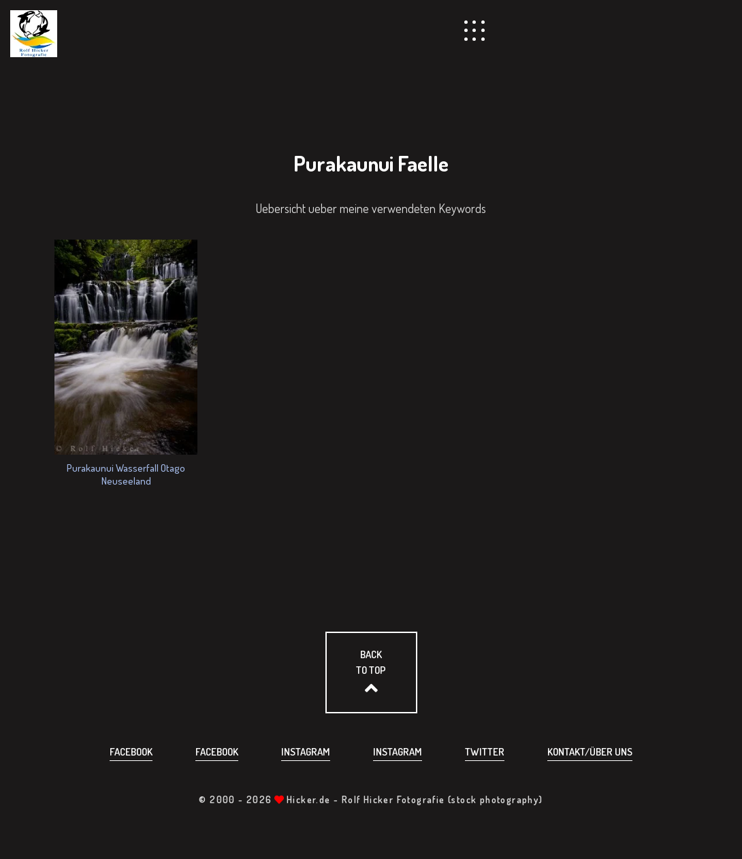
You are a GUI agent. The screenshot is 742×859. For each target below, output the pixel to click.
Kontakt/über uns (589, 751)
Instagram (305, 751)
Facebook (131, 751)
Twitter (484, 751)
